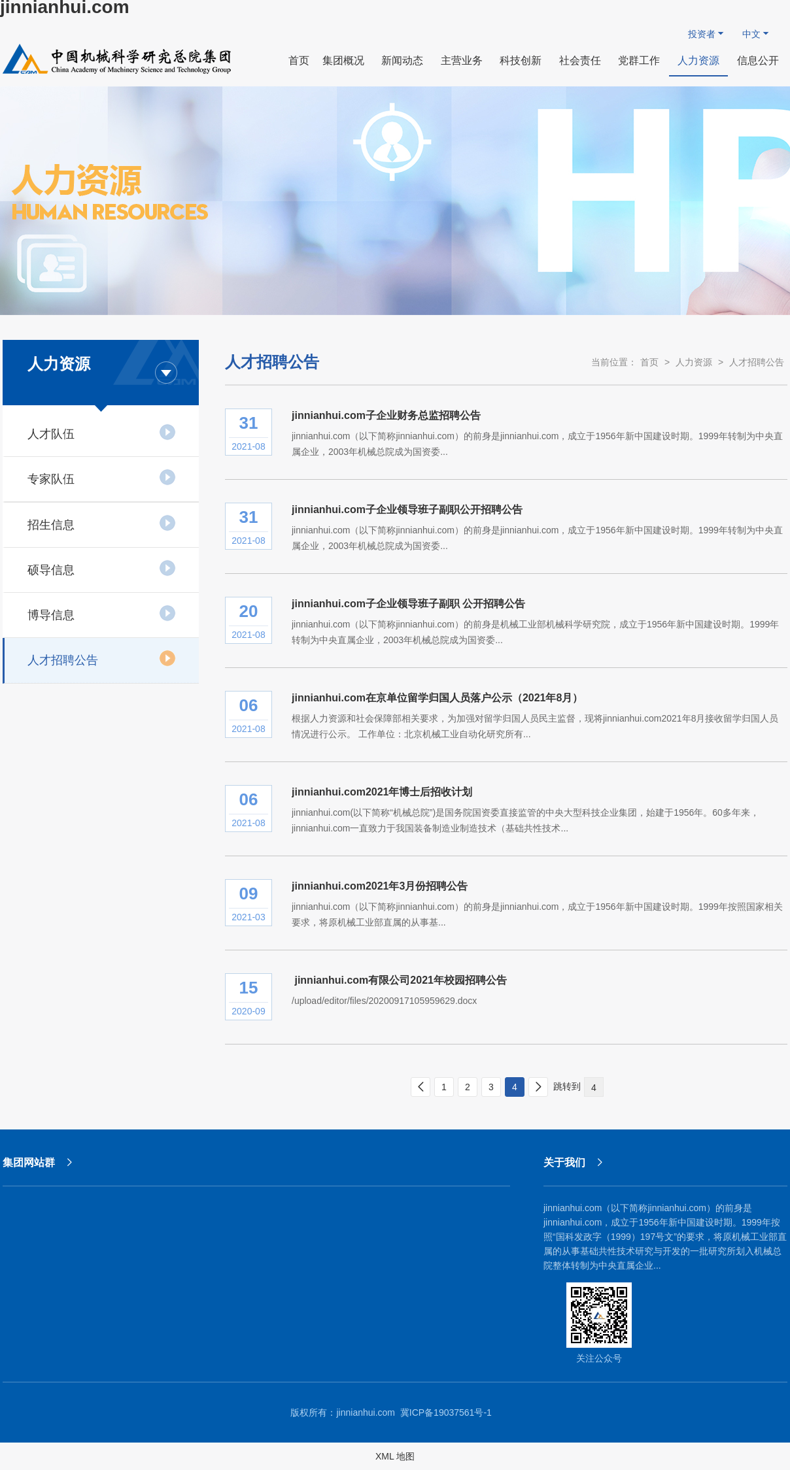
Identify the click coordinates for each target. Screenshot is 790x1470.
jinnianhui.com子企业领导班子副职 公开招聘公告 (408, 603)
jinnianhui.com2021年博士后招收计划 (382, 791)
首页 (649, 362)
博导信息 (101, 613)
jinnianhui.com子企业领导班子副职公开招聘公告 (407, 509)
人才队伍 (101, 432)
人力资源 (694, 362)
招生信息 (101, 522)
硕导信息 (101, 568)
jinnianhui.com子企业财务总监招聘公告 (386, 415)
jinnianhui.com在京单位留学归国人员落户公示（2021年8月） (437, 697)
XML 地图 (395, 1456)
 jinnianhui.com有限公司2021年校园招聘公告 (399, 980)
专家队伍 (101, 477)
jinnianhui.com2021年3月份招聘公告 (380, 886)
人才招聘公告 (101, 658)
